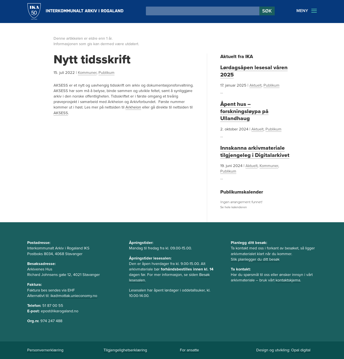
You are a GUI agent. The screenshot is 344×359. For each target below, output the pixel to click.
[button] (267, 11)
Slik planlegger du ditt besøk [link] (255, 259)
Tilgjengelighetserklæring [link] (125, 350)
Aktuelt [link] (255, 85)
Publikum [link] (107, 72)
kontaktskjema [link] (288, 280)
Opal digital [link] (300, 350)
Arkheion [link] (133, 107)
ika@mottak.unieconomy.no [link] (73, 295)
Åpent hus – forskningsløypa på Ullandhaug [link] (244, 111)
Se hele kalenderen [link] (233, 207)
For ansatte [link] (189, 350)
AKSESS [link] (61, 112)
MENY (302, 10)
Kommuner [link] (87, 72)
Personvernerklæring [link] (45, 350)
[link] (75, 11)
